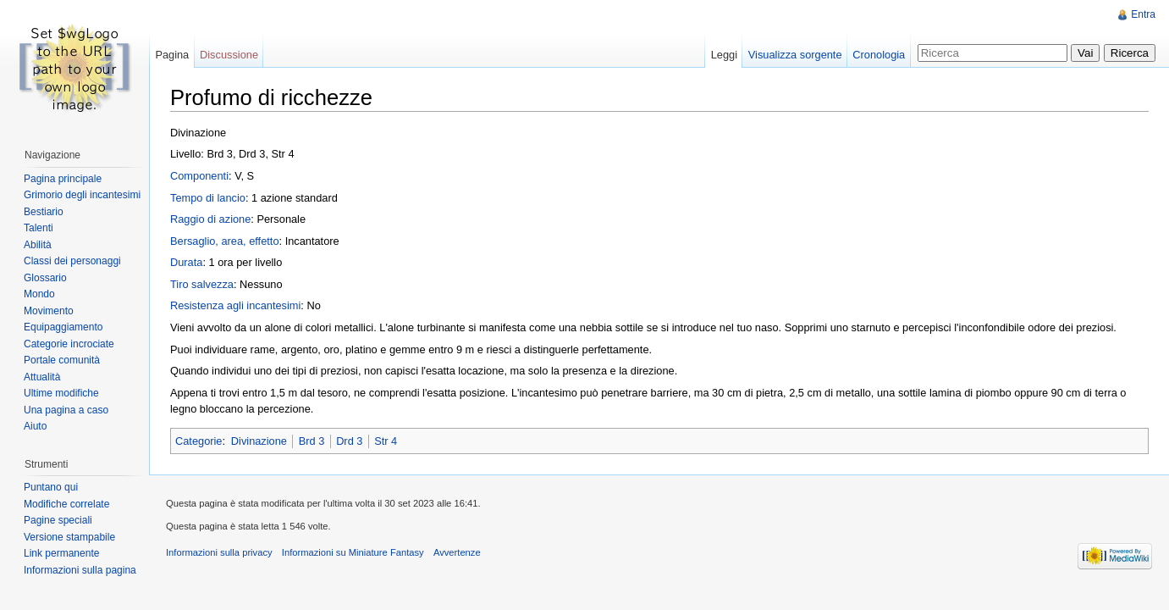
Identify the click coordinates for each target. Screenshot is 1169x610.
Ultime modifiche (61, 393)
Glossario (45, 278)
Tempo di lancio (207, 197)
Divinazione (259, 441)
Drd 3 (349, 441)
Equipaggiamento (63, 327)
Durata (186, 262)
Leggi (724, 54)
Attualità (42, 377)
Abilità (38, 245)
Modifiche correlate (66, 504)
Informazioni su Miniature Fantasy (353, 552)
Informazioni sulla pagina (80, 570)
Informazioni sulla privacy (219, 552)
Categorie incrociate (69, 344)
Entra (1143, 14)
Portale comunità (62, 360)
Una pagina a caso (66, 410)
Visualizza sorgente (795, 54)
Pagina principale (63, 179)
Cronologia (878, 54)
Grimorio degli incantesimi (82, 195)
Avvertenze (457, 552)
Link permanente (61, 553)
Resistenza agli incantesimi (235, 305)
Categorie (199, 441)
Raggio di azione (210, 219)
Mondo (39, 294)
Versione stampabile (69, 537)
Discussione (229, 54)
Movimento (49, 311)
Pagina (172, 54)
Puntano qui (51, 487)
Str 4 (385, 441)
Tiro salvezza (202, 284)
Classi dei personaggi (72, 261)
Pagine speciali (58, 520)
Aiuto (35, 426)
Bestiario (43, 212)
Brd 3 (312, 441)
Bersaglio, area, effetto (224, 241)
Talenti (38, 228)
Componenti (199, 175)
